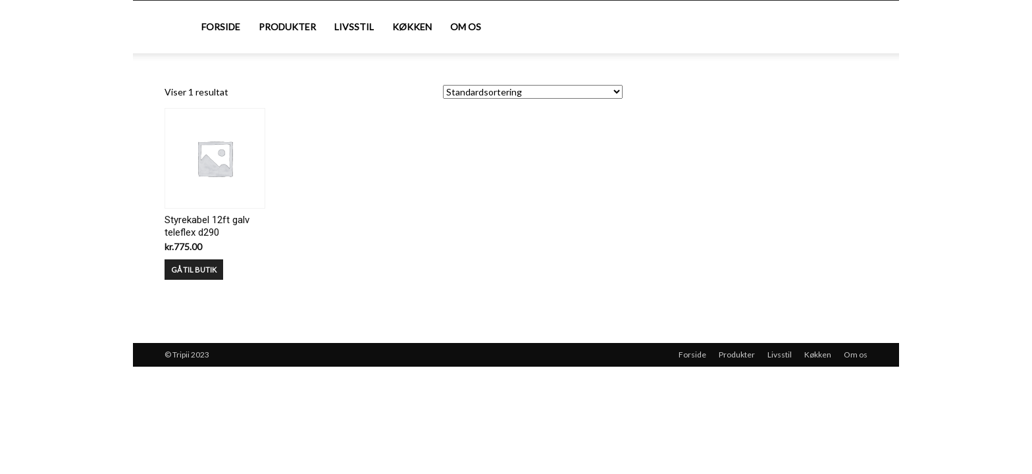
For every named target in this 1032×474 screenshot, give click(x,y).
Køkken (412, 26)
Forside (220, 26)
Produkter (287, 26)
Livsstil (354, 26)
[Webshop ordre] (533, 92)
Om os (465, 26)
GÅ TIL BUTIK (194, 269)
